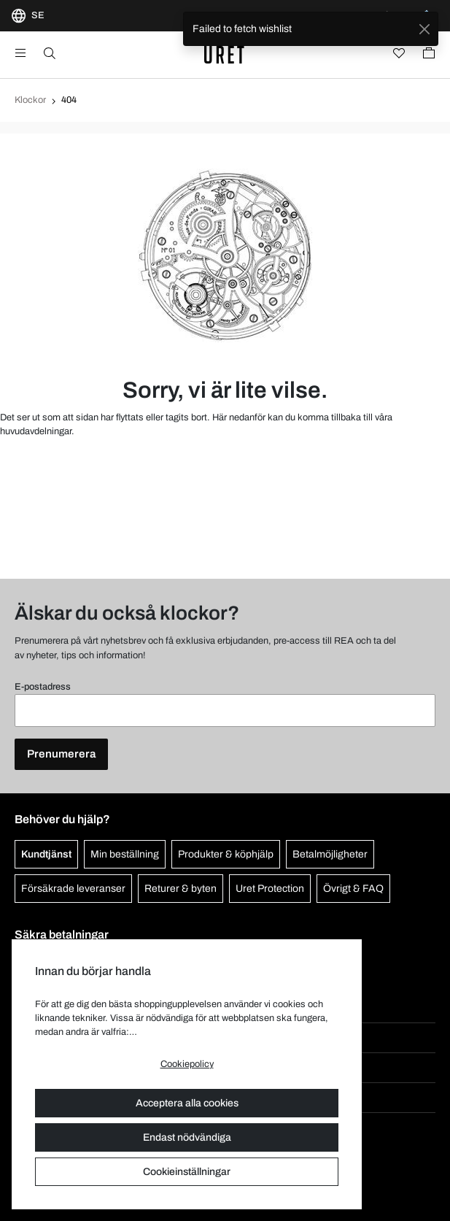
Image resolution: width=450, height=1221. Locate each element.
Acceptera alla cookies (187, 1103)
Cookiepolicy (187, 1064)
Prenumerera (61, 754)
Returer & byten (180, 888)
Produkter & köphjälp (226, 854)
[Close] (424, 28)
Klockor (30, 100)
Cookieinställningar (186, 1171)
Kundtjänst (46, 854)
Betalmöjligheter (330, 854)
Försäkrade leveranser (73, 888)
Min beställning (124, 854)
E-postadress (43, 687)
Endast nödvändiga (187, 1137)
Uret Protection (270, 888)
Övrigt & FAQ (353, 888)
